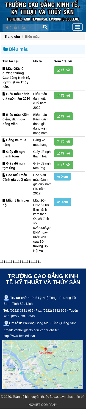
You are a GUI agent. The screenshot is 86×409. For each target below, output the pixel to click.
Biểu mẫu (15, 49)
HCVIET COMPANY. (43, 404)
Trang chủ (12, 36)
